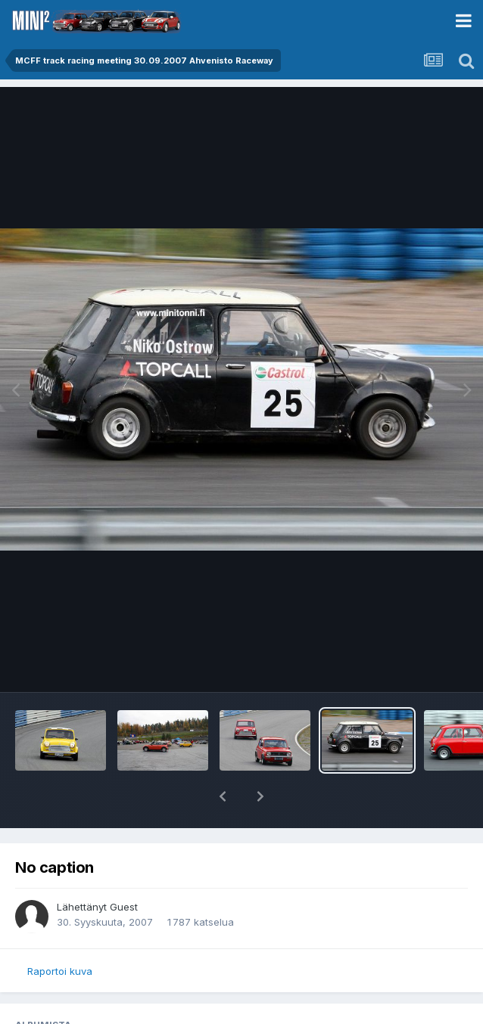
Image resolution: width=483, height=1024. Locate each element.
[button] (222, 796)
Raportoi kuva (59, 971)
